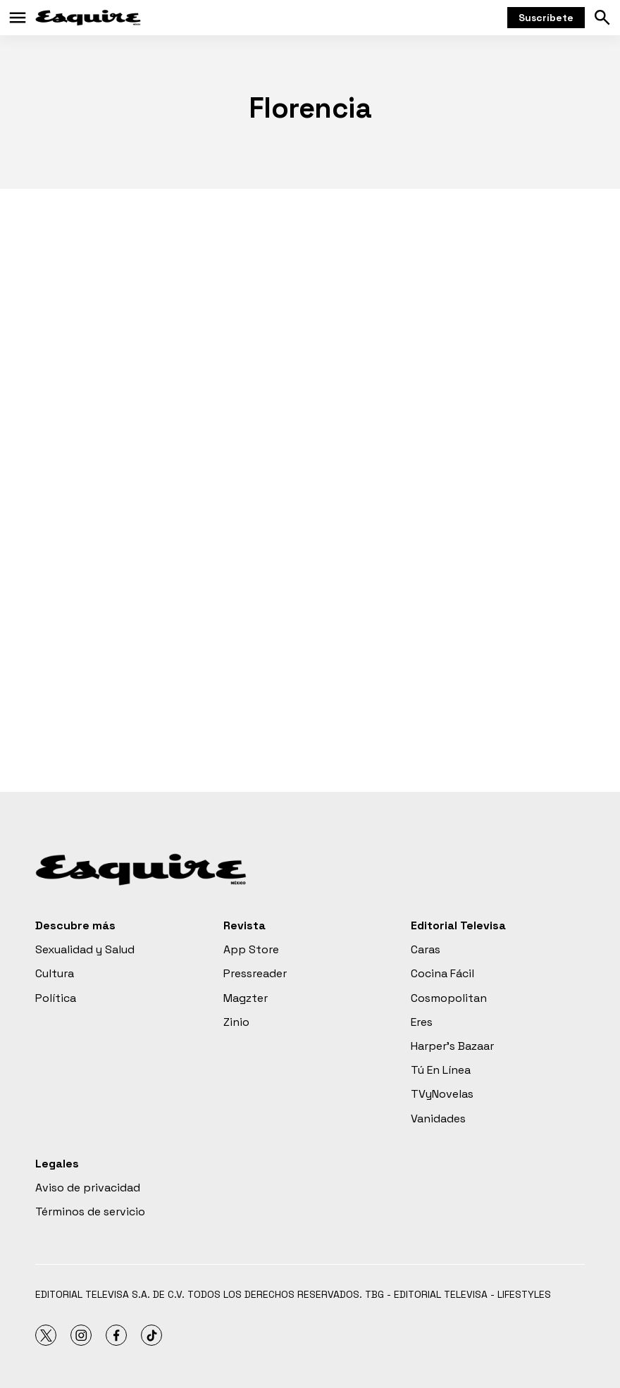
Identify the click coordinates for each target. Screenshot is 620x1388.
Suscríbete (546, 17)
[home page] (88, 17)
